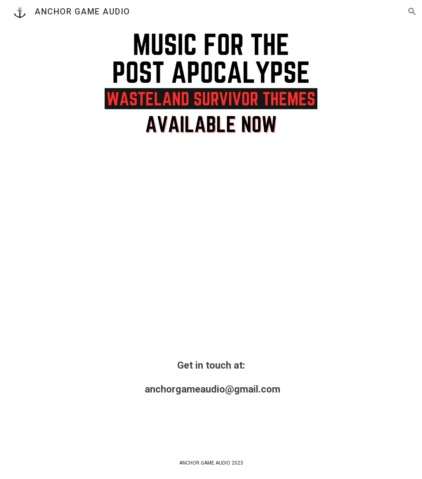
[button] (412, 11)
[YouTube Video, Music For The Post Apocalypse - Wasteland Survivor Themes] (211, 244)
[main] (211, 377)
